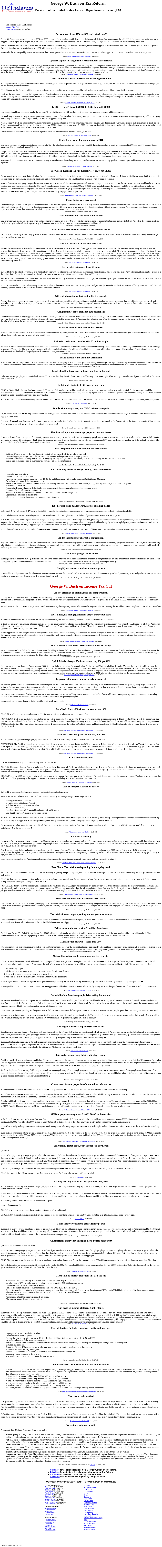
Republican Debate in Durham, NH (79, 1421)
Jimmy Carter (49, 1494)
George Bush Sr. (50, 1491)
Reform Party (49, 1525)
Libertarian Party (50, 1522)
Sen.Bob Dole (49, 1514)
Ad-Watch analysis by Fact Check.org (79, 832)
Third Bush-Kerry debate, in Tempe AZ (79, 262)
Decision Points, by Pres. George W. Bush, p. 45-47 (79, 102)
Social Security (89, 1523)
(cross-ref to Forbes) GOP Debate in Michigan (79, 533)
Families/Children (90, 1503)
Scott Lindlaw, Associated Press (79, 1051)
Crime (86, 1493)
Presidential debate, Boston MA (79, 1271)
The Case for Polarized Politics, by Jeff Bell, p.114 (79, 74)
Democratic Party (50, 1520)
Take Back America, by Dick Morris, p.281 (79, 135)
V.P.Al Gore (48, 1511)
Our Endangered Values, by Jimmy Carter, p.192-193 (79, 675)
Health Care (88, 1512)
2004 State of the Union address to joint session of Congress (79, 863)
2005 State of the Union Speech (79, 705)
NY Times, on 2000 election (79, 1323)
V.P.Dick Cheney (50, 1509)
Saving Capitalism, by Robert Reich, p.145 (79, 56)
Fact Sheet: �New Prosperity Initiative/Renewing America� (79, 1391)
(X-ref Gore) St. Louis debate (79, 403)
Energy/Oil (88, 1499)
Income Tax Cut (12, 27)
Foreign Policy (89, 1504)
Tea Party (48, 1528)
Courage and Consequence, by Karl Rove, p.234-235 (79, 641)
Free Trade (88, 1506)
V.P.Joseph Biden (50, 1508)
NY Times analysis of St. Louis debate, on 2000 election (79, 1110)
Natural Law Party (50, 1526)
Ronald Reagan (50, 1493)
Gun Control (88, 1510)
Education (87, 1497)
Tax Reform (88, 1525)
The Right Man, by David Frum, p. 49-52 (79, 990)
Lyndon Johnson (50, 1499)
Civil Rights (88, 1489)
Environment (88, 1501)
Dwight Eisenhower (51, 1502)
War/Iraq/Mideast (90, 1527)
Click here (55, 1470)
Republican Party (50, 1519)
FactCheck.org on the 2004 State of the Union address (79, 894)
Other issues (11, 29)
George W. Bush (50, 1488)
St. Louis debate (79, 1177)
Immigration (88, 1516)
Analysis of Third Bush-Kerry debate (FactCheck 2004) (79, 730)
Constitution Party (50, 1529)
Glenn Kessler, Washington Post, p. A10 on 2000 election (79, 1141)
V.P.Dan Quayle (50, 1512)
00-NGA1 (92, 1464)
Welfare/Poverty (90, 1529)
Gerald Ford (48, 1496)
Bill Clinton (48, 1490)
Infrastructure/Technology (93, 1518)
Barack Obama (49, 1487)
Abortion (87, 1486)
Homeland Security (91, 1514)
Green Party (48, 1523)
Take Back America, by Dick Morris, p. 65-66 (79, 166)
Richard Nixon (49, 1497)
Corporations (88, 1491)
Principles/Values (90, 1522)
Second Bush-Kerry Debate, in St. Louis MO (79, 782)
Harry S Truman (50, 1503)
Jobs (85, 1520)
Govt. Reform (89, 1508)
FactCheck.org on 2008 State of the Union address (79, 195)
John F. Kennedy (50, 1500)
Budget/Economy (90, 1487)
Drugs (86, 1495)
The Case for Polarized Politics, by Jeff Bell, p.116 (79, 610)
